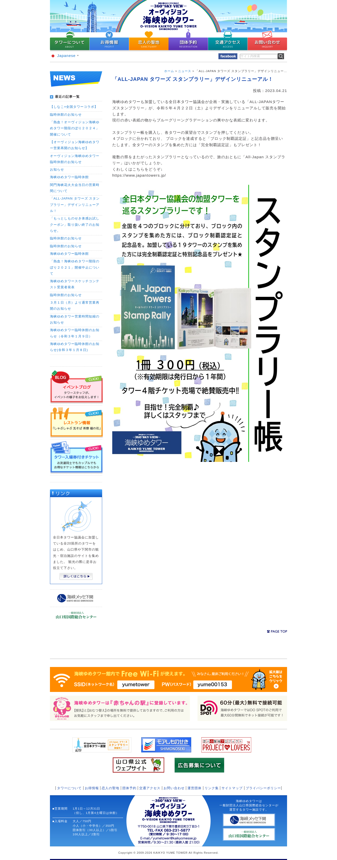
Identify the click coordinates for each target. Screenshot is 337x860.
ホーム (169, 71)
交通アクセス (149, 788)
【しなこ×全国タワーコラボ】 (74, 107)
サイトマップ (232, 788)
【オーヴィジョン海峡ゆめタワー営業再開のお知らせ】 (74, 145)
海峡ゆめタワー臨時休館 (69, 177)
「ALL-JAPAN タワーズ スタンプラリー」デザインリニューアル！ (75, 205)
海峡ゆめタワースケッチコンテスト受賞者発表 (74, 284)
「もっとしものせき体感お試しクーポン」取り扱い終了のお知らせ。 (74, 224)
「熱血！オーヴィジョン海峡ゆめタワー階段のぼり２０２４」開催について (74, 128)
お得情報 (92, 788)
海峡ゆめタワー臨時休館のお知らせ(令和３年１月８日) (74, 347)
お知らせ (57, 169)
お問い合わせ (174, 788)
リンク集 (212, 788)
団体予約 (129, 788)
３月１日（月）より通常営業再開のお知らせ (74, 305)
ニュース (184, 71)
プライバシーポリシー (263, 788)
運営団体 (194, 788)
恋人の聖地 (110, 788)
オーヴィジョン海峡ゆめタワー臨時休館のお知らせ (74, 159)
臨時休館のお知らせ (66, 114)
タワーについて (69, 788)
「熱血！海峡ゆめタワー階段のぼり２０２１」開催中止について (74, 267)
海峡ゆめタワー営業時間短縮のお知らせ (74, 319)
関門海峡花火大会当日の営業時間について (74, 188)
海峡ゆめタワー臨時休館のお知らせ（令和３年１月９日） (74, 333)
